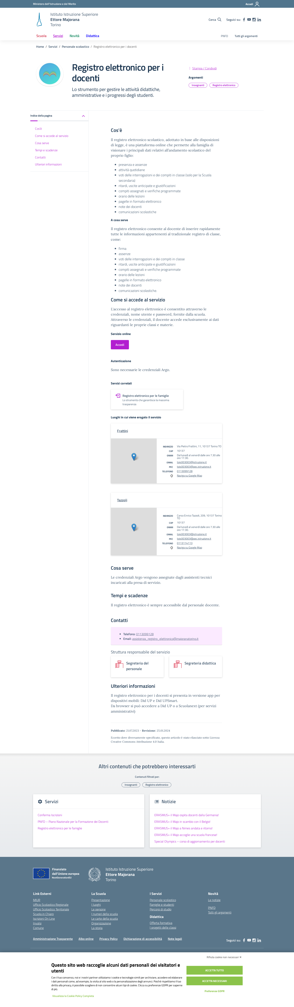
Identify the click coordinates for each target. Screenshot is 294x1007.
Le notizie (214, 900)
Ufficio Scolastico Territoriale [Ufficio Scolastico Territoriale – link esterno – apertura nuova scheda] (51, 909)
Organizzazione (101, 923)
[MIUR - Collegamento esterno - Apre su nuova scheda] (54, 4)
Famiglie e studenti (162, 904)
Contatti (40, 157)
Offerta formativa (161, 922)
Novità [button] (74, 35)
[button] (59, 116)
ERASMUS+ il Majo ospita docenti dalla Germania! (186, 815)
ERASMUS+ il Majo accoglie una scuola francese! (185, 834)
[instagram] (254, 19)
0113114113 (184, 543)
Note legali (175, 938)
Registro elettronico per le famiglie (60, 828)
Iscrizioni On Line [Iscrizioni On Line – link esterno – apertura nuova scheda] (44, 918)
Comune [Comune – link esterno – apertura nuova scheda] (38, 928)
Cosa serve (42, 143)
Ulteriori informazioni (48, 164)
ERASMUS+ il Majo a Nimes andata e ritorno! (183, 828)
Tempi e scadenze (46, 150)
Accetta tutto (214, 970)
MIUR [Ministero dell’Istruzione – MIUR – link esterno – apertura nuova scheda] (36, 900)
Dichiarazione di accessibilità (142, 938)
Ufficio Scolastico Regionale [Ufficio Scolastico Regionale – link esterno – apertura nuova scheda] (50, 904)
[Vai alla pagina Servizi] (52, 46)
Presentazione (100, 900)
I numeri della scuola (104, 914)
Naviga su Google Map (189, 475)
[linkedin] (259, 19)
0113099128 (184, 471)
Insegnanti (198, 85)
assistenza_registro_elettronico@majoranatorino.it (165, 638)
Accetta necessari (214, 981)
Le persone (98, 909)
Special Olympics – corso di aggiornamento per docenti (189, 841)
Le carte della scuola (104, 918)
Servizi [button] (58, 35)
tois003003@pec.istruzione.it (194, 467)
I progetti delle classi (163, 927)
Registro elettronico (224, 85)
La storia (96, 928)
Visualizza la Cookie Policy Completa (73, 996)
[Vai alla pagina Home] (40, 46)
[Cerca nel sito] (214, 19)
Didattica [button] (92, 35)
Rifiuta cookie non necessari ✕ (224, 957)
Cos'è (38, 128)
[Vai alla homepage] (39, 20)
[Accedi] (252, 4)
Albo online (86, 938)
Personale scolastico (163, 900)
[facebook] (244, 19)
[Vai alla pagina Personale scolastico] (75, 46)
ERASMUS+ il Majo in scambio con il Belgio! (182, 821)
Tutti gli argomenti (246, 36)
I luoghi (96, 904)
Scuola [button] (41, 35)
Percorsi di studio (160, 909)
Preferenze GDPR (215, 991)
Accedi (120, 344)
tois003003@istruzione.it (192, 462)
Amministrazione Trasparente (53, 938)
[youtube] (249, 19)
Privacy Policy (108, 938)
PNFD (224, 36)
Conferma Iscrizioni (50, 815)
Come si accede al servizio (51, 135)
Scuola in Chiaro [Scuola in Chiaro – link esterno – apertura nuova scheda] (43, 914)
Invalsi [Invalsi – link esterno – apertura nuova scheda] (37, 923)
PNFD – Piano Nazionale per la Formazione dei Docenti (73, 821)
